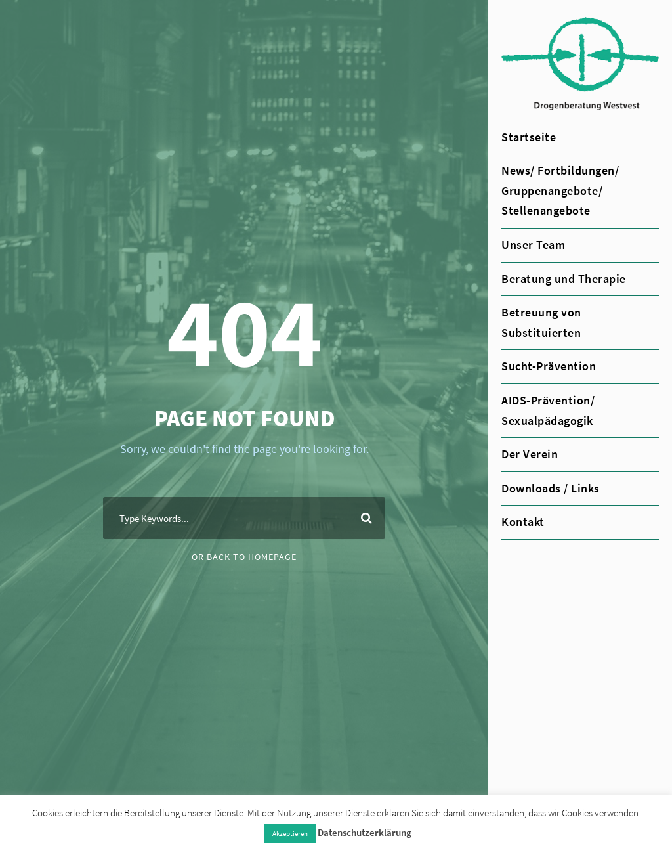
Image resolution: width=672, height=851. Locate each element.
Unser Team (533, 244)
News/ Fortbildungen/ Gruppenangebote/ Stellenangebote (560, 190)
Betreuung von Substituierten (541, 322)
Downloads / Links (550, 488)
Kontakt (523, 521)
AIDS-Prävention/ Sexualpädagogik (548, 410)
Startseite (528, 136)
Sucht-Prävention (548, 366)
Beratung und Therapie (563, 278)
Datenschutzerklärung (364, 832)
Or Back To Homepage (244, 557)
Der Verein (529, 454)
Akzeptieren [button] (290, 833)
